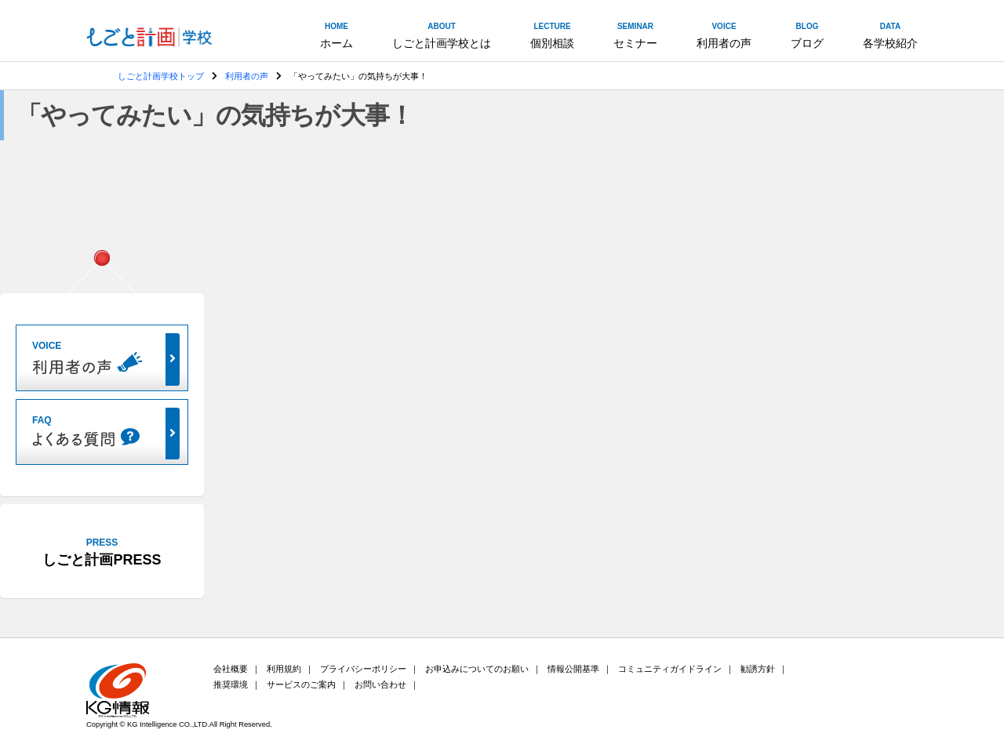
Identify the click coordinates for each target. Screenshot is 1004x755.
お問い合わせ (380, 684)
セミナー (635, 34)
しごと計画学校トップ (161, 76)
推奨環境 (230, 684)
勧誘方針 (757, 668)
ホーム (336, 34)
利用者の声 (724, 34)
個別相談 (552, 34)
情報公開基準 (573, 668)
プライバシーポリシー (363, 668)
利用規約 (284, 668)
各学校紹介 (890, 34)
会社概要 (230, 668)
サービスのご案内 (301, 684)
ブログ (807, 34)
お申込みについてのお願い (477, 668)
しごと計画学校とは (441, 34)
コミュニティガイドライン (670, 668)
